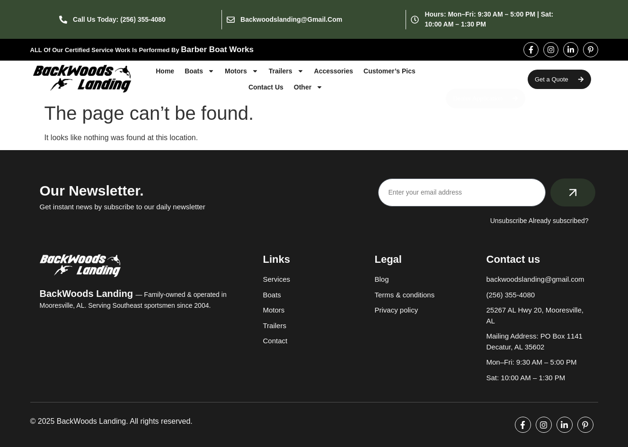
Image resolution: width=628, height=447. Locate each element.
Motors (241, 71)
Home (165, 71)
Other (308, 87)
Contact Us (265, 87)
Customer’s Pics (389, 71)
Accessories (334, 71)
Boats (199, 71)
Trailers (286, 71)
